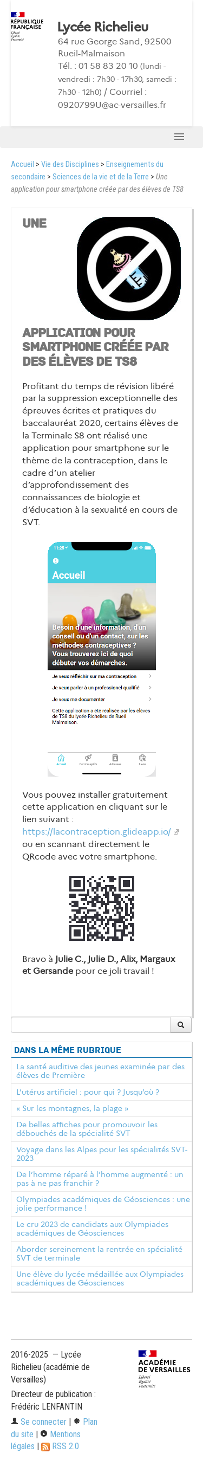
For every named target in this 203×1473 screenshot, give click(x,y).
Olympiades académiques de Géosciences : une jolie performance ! (103, 1203)
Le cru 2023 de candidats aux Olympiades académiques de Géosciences (92, 1228)
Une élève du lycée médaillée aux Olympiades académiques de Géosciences (100, 1278)
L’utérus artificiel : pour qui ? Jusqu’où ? (87, 1092)
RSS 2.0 (60, 1446)
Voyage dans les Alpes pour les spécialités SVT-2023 (101, 1154)
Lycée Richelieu (102, 27)
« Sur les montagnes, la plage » (72, 1108)
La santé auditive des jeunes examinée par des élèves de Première (100, 1071)
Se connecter (39, 1422)
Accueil (22, 164)
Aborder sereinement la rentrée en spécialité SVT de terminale (99, 1253)
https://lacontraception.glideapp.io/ (96, 831)
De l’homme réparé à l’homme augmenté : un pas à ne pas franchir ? (100, 1179)
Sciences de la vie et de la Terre (101, 177)
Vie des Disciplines (70, 164)
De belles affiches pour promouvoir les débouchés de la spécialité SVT (87, 1129)
